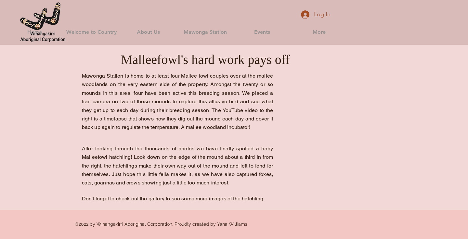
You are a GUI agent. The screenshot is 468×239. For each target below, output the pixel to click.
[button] (91, 32)
